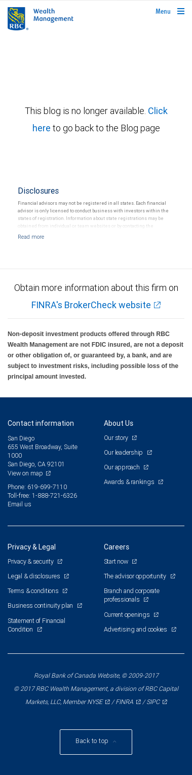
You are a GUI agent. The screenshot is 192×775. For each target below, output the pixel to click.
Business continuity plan (41, 605)
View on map (25, 473)
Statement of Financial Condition (36, 625)
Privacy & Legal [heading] (32, 546)
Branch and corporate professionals (132, 595)
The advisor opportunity (136, 576)
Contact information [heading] (41, 423)
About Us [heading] (118, 423)
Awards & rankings (130, 481)
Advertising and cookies (136, 629)
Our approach (122, 467)
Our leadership (124, 452)
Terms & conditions (34, 590)
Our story (117, 437)
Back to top (92, 740)
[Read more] (31, 236)
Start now (117, 561)
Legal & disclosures (34, 576)
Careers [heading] (116, 546)
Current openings (127, 614)
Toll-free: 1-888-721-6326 (42, 495)
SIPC (153, 701)
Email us (19, 504)
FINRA (124, 701)
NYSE (94, 701)
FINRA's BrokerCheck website (91, 305)
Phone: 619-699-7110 (37, 487)
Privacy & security (31, 561)
